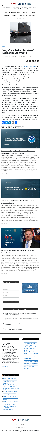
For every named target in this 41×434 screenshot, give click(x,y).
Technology (6, 15)
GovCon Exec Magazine (33, 428)
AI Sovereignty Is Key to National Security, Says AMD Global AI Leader (31, 341)
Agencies (25, 12)
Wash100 (34, 15)
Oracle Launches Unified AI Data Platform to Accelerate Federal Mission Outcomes (31, 359)
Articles (25, 15)
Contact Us (19, 18)
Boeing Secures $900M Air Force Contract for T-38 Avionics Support (10, 391)
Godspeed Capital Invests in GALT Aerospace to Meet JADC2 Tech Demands (10, 400)
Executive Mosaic (6, 428)
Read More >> (5, 364)
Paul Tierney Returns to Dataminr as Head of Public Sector (10, 396)
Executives (13, 15)
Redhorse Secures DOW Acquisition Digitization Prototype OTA (30, 346)
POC (21, 429)
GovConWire (10, 373)
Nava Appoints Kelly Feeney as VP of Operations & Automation (31, 364)
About (29, 15)
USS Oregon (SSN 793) (30, 66)
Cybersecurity (33, 12)
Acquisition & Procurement (15, 12)
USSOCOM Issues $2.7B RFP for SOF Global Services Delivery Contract (10, 405)
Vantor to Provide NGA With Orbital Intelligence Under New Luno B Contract (31, 354)
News (20, 15)
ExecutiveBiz (31, 336)
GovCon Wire (15, 428)
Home (6, 12)
